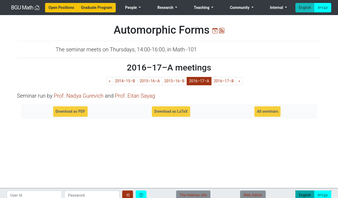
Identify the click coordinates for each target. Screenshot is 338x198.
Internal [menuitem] (277, 7)
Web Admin (253, 195)
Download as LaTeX (170, 111)
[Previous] (109, 81)
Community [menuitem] (240, 7)
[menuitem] (61, 7)
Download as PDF (70, 111)
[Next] (239, 81)
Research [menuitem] (165, 7)
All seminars (267, 111)
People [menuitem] (131, 7)
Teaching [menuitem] (202, 7)
